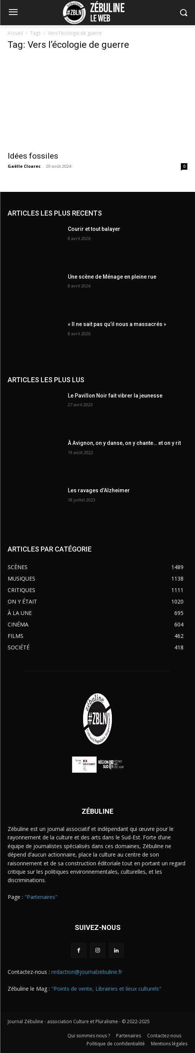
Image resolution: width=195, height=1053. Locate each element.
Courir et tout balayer (94, 229)
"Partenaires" (41, 896)
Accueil (15, 33)
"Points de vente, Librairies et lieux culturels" (106, 988)
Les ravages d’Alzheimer (99, 490)
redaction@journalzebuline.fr (86, 971)
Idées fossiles (33, 156)
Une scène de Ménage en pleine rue (112, 277)
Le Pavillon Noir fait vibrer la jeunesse (115, 396)
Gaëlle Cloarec (24, 166)
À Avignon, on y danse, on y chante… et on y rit (124, 443)
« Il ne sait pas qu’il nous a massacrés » (117, 324)
